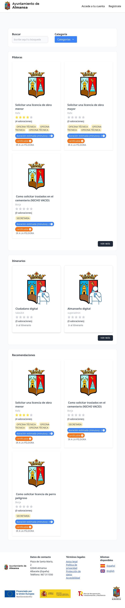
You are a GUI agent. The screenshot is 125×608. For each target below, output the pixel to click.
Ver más (105, 243)
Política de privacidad (71, 566)
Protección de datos (73, 573)
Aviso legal (71, 561)
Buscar (16, 34)
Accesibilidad (73, 577)
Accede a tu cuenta (93, 6)
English (107, 571)
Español (107, 565)
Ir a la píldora (25, 144)
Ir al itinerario (23, 325)
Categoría (61, 34)
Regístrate (115, 6)
